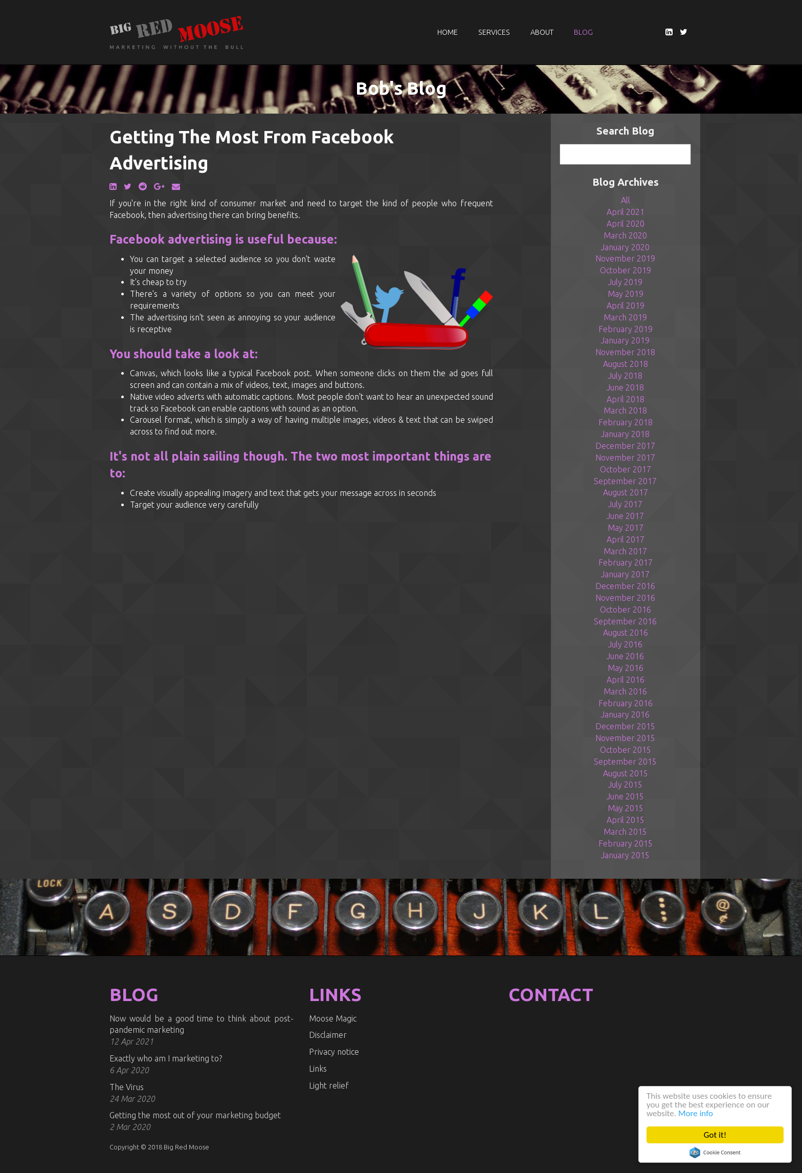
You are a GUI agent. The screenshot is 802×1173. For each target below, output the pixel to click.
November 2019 (625, 258)
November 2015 (625, 738)
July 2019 (625, 282)
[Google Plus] (159, 186)
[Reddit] (143, 186)
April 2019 (625, 305)
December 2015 (625, 726)
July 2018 (625, 375)
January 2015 (625, 855)
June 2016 (625, 656)
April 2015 (625, 819)
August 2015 (625, 773)
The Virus (126, 1087)
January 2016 (625, 714)
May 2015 (625, 808)
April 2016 (625, 679)
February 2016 (625, 703)
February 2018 (625, 422)
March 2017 (625, 551)
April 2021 (625, 211)
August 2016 (625, 632)
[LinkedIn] (669, 31)
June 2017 (625, 515)
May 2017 (625, 527)
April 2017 (625, 539)
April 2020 (625, 223)
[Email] (176, 186)
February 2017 (625, 562)
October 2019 (625, 270)
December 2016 (625, 586)
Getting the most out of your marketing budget (195, 1115)
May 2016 (625, 667)
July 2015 (625, 784)
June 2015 (625, 796)
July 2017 (625, 504)
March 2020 (625, 235)
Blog (583, 32)
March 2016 (625, 691)
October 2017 (625, 469)
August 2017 (625, 492)
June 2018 (625, 387)
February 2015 (625, 843)
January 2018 (625, 434)
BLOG (134, 994)
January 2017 (625, 574)
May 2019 (625, 293)
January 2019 (625, 340)
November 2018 (625, 352)
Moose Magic (333, 1018)
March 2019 (625, 317)
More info (695, 1113)
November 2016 (625, 597)
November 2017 (625, 457)
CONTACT (550, 994)
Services (494, 32)
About (541, 32)
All (625, 200)
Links (318, 1068)
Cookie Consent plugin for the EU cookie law (715, 1152)
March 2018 (625, 410)
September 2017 (625, 481)
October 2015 (625, 749)
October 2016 (625, 609)
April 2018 (625, 399)
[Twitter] (683, 31)
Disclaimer (328, 1034)
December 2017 (625, 445)
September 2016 (625, 621)
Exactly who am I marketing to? (165, 1058)
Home (447, 32)
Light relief (329, 1085)
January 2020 (625, 247)
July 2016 (625, 644)
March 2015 (625, 831)
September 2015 (625, 761)
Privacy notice (334, 1051)
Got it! (715, 1134)
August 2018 (625, 363)
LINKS (335, 994)
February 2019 (625, 329)
